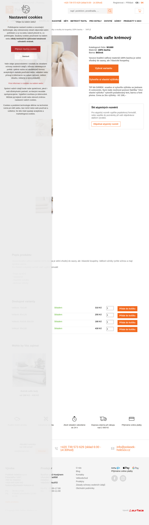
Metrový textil (78, 21)
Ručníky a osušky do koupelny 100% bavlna (65, 30)
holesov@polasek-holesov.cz (19, 485)
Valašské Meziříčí (49, 482)
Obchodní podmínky (85, 488)
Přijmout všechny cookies (26, 49)
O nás (78, 468)
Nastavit (25, 56)
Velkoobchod (82, 478)
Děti (66, 21)
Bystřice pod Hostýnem (52, 474)
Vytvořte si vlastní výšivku (104, 79)
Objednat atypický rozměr (106, 124)
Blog (78, 471)
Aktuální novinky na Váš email (28, 445)
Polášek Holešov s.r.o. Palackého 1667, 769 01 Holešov (16, 477)
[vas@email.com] (23, 451)
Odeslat (42, 451)
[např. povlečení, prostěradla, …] (87, 11)
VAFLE (88, 30)
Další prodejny (12, 502)
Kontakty (80, 474)
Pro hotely (95, 21)
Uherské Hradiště (49, 477)
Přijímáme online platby (122, 471)
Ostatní (108, 21)
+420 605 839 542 (14, 482)
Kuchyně (56, 21)
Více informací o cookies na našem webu (25, 83)
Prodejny (80, 481)
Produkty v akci (132, 21)
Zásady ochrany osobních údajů (90, 485)
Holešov (45, 480)
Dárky (117, 21)
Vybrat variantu (103, 68)
